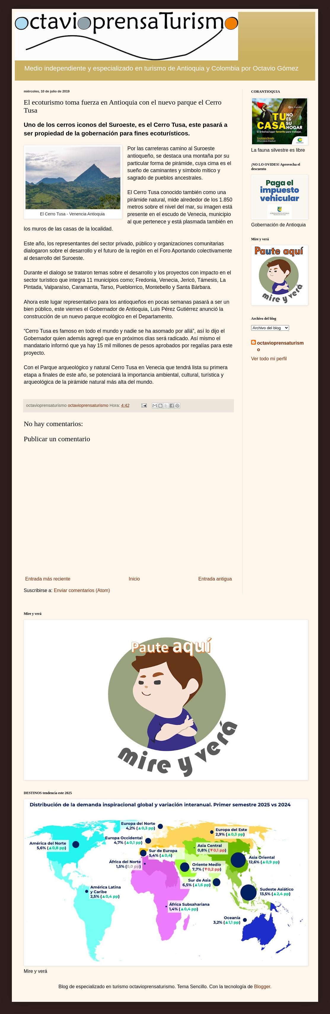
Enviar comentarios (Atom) (82, 590)
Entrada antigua (215, 578)
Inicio (134, 578)
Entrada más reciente (47, 578)
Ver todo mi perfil (269, 358)
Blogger (262, 986)
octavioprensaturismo (280, 346)
